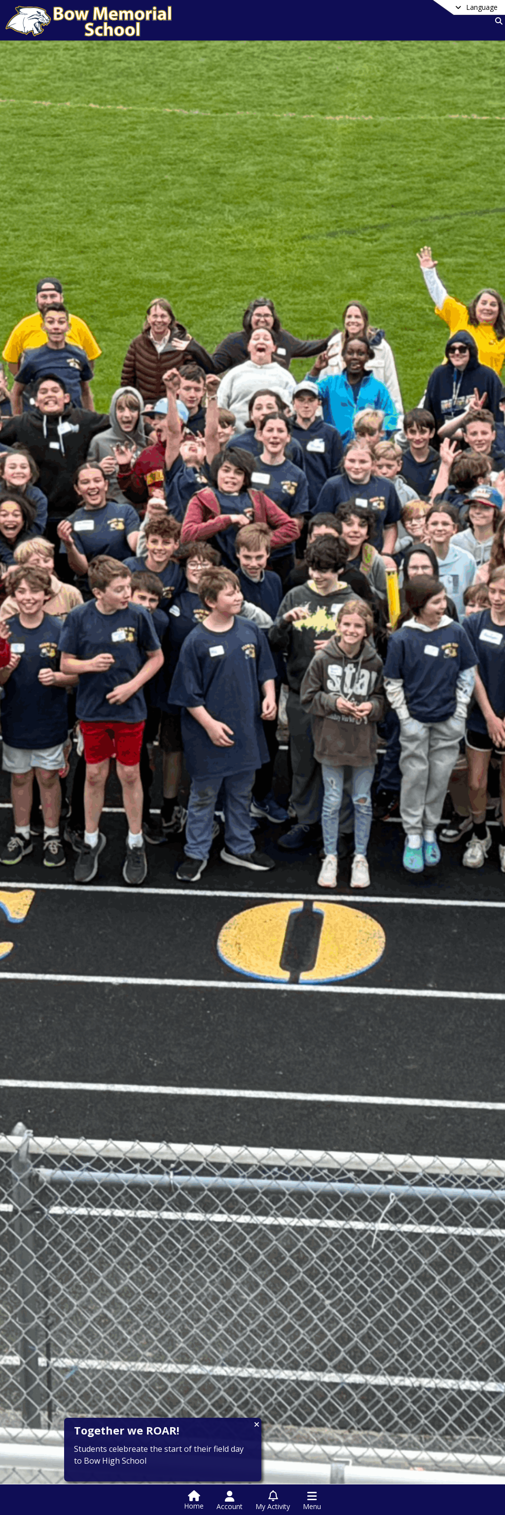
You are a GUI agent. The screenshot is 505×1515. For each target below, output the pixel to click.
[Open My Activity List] (272, 1500)
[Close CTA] (256, 1424)
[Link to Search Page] (497, 21)
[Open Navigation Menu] (312, 1500)
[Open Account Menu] (229, 1500)
